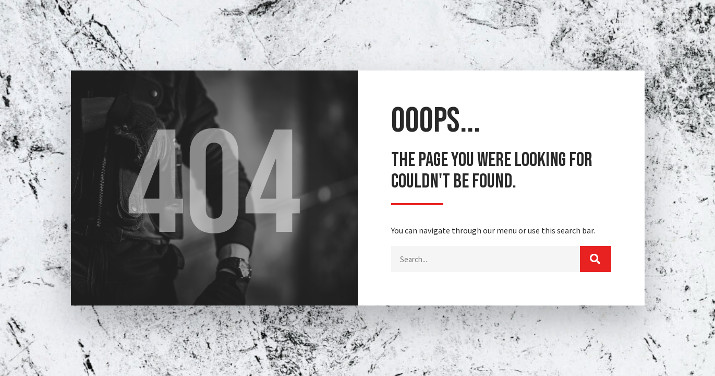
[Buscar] (595, 259)
